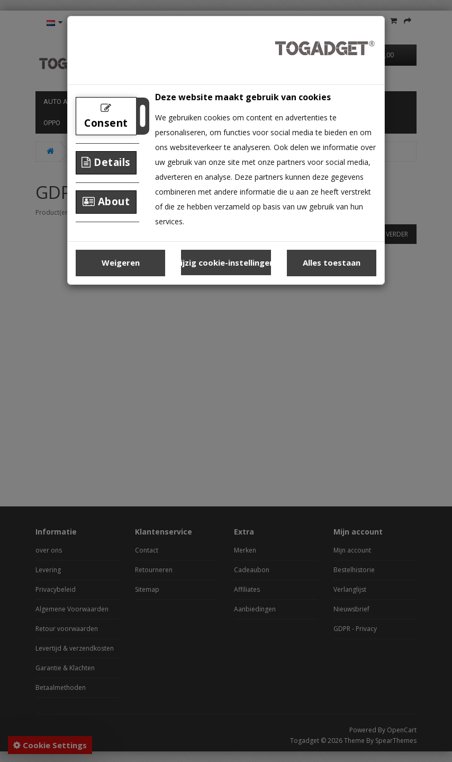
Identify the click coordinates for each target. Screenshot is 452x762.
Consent (106, 116)
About (106, 201)
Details (106, 162)
